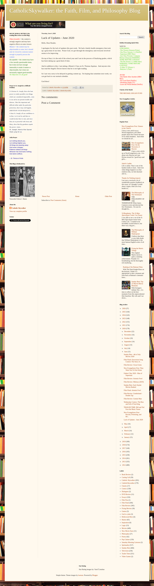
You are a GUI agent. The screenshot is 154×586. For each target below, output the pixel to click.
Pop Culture (126, 539)
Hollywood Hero (127, 517)
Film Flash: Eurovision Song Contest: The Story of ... (133, 361)
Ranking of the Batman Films (133, 267)
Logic (124, 525)
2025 (124, 312)
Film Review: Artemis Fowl (133, 378)
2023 (124, 318)
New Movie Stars (127, 531)
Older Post (108, 196)
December (127, 331)
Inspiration (125, 522)
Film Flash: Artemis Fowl (132, 390)
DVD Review (126, 494)
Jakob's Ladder (127, 163)
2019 (124, 441)
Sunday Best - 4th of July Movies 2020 (132, 355)
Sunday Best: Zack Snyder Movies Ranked (132, 386)
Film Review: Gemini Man (133, 399)
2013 (124, 462)
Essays (124, 497)
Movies (124, 528)
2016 (124, 452)
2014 (124, 458)
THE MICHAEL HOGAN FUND (131, 93)
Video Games (126, 556)
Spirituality (125, 545)
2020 (124, 328)
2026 (124, 308)
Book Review (126, 474)
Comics (124, 489)
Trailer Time (126, 554)
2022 (124, 322)
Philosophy (125, 534)
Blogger (94, 575)
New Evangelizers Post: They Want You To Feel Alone (133, 369)
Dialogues (125, 491)
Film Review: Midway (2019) (134, 382)
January (127, 437)
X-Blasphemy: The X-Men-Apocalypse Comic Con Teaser (132, 214)
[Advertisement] (77, 175)
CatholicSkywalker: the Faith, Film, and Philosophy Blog (74, 10)
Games (124, 511)
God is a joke (126, 514)
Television (125, 551)
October (127, 338)
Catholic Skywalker (53, 90)
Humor (124, 520)
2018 (124, 445)
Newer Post (46, 196)
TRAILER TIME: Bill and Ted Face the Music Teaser (134, 408)
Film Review (126, 506)
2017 (124, 448)
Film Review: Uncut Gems (133, 365)
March (126, 431)
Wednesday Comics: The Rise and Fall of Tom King (134, 403)
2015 (124, 455)
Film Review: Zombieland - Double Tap (133, 394)
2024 (124, 315)
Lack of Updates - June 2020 (133, 420)
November (128, 335)
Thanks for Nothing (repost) (131, 178)
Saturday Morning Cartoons (131, 542)
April (126, 427)
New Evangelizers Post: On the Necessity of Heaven (137, 146)
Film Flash (125, 503)
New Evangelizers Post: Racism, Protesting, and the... (132, 414)
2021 (124, 325)
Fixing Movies (126, 508)
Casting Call (126, 477)
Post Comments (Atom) (58, 200)
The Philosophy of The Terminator (137, 194)
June (126, 352)
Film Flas (125, 500)
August (126, 345)
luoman (80, 575)
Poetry (124, 537)
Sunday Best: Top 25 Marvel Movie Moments (137, 284)
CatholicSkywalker (65, 90)
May (126, 424)
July (125, 348)
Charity (124, 486)
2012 (124, 465)
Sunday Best (126, 548)
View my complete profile (18, 211)
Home (77, 196)
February (127, 434)
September (128, 341)
